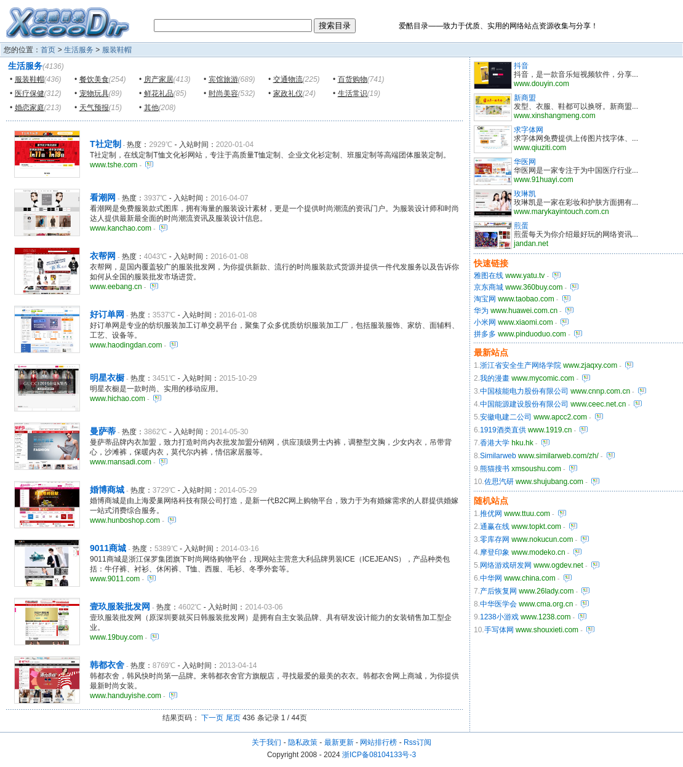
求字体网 (528, 129)
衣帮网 (103, 256)
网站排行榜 (378, 742)
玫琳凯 (525, 193)
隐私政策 (303, 742)
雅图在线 (488, 275)
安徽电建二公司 (506, 417)
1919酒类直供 (503, 430)
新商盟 (525, 97)
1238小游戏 (499, 617)
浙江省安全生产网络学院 (520, 365)
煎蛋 (521, 225)
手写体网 (499, 630)
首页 (48, 50)
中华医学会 (498, 604)
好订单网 (107, 314)
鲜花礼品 (159, 93)
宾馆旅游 (223, 79)
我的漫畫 (494, 378)
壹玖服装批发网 (120, 606)
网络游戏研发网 (506, 565)
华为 (481, 310)
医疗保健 (29, 93)
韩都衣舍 (107, 665)
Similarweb (498, 455)
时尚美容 (223, 93)
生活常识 (352, 93)
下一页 (212, 717)
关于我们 (266, 742)
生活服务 (79, 50)
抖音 (521, 66)
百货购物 (352, 79)
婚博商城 (107, 490)
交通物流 (288, 79)
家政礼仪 (288, 93)
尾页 (233, 717)
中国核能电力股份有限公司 (524, 391)
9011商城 (108, 548)
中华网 (491, 578)
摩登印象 (494, 552)
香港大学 (494, 443)
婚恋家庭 (29, 107)
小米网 (485, 322)
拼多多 (485, 334)
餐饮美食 (94, 79)
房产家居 (159, 79)
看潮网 (103, 197)
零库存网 (494, 539)
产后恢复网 (498, 591)
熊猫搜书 (494, 468)
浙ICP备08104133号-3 (379, 754)
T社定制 (105, 144)
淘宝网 (485, 299)
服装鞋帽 (117, 50)
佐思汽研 (499, 481)
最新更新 (339, 742)
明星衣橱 (107, 378)
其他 (151, 107)
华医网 (525, 161)
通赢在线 (494, 526)
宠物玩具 (94, 93)
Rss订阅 (417, 742)
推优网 (491, 513)
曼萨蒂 (103, 431)
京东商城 (488, 287)
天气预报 (94, 107)
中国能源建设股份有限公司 (524, 404)
